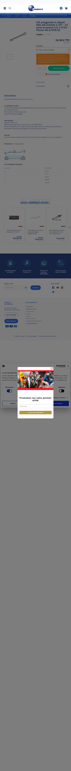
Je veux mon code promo (35, 405)
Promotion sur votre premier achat (35, 392)
